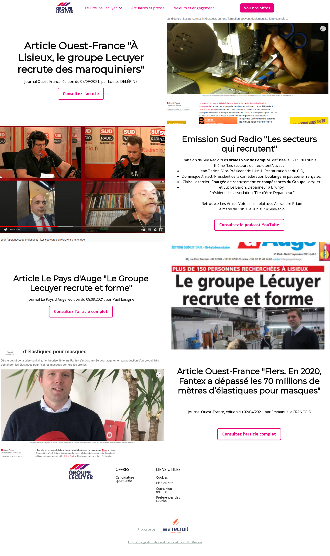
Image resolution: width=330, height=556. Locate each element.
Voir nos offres (257, 7)
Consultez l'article (81, 93)
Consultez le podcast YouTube (249, 224)
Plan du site (165, 483)
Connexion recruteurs (164, 490)
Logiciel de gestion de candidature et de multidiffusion (165, 542)
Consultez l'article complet (81, 311)
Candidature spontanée (125, 479)
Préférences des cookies (168, 499)
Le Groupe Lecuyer (103, 7)
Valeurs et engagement (194, 7)
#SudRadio (275, 209)
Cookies (162, 477)
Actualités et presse (148, 7)
